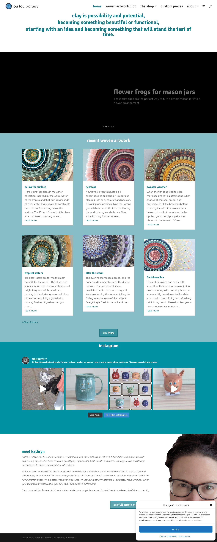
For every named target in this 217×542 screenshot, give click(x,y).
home (97, 6)
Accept (176, 529)
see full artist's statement (129, 505)
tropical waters (34, 273)
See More (108, 333)
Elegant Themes (43, 537)
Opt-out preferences (168, 536)
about (191, 6)
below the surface (35, 187)
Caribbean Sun (155, 277)
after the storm (94, 273)
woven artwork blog (121, 6)
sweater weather (157, 187)
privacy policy (184, 536)
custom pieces (172, 6)
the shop (147, 6)
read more (31, 220)
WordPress (71, 537)
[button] (210, 505)
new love (91, 187)
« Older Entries (30, 322)
